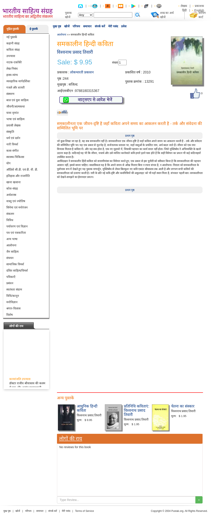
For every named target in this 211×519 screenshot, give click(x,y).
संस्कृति (10, 131)
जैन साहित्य (12, 251)
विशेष (9, 314)
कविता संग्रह (13, 49)
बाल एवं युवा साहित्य (17, 100)
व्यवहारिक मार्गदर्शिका (18, 81)
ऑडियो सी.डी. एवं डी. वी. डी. (22, 169)
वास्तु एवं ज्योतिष (15, 201)
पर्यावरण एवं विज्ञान (17, 226)
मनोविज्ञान (12, 302)
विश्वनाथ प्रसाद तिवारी (75, 52)
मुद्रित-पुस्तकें (13, 29)
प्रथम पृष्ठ (130, 135)
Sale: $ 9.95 (74, 62)
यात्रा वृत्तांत (12, 112)
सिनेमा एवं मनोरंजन (17, 207)
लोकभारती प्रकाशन (81, 72)
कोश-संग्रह (12, 188)
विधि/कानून (12, 295)
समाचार (87, 26)
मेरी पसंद (113, 26)
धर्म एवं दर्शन (13, 138)
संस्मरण (10, 94)
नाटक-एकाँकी (14, 62)
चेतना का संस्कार (182, 406)
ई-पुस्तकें (34, 29)
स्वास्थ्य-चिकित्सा (15, 157)
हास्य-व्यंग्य (12, 75)
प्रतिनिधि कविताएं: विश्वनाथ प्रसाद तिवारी (136, 410)
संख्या (115, 62)
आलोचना (11, 245)
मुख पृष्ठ (57, 26)
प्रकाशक (199, 6)
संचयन (10, 258)
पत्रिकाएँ (10, 277)
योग (8, 163)
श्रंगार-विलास (13, 308)
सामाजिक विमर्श (15, 264)
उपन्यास (10, 56)
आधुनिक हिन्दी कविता (87, 408)
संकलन (10, 213)
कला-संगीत (12, 150)
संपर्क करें (100, 26)
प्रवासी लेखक (13, 125)
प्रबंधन (9, 283)
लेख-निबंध (12, 68)
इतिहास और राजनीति (18, 176)
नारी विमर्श (12, 144)
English (199, 10)
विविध (9, 220)
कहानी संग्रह (12, 43)
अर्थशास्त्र (11, 194)
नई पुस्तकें (11, 37)
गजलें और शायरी (15, 87)
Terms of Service (84, 511)
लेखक (184, 6)
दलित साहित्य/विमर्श (17, 270)
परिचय (76, 26)
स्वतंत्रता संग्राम (14, 289)
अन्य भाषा (12, 239)
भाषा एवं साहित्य (15, 119)
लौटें (64, 112)
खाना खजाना (13, 182)
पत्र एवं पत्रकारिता (16, 232)
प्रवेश (124, 26)
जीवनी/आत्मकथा (15, 106)
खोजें (66, 26)
